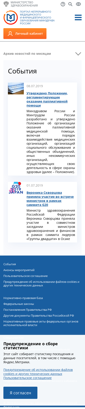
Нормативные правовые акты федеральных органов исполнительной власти (40, 323)
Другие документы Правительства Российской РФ (38, 315)
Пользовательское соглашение (25, 276)
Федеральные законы (18, 304)
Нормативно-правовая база (23, 298)
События (9, 264)
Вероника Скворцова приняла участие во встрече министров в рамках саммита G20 (50, 199)
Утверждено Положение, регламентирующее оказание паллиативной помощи (47, 99)
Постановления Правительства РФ (27, 310)
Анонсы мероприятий (18, 270)
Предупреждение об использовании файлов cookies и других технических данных (41, 283)
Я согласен (20, 392)
